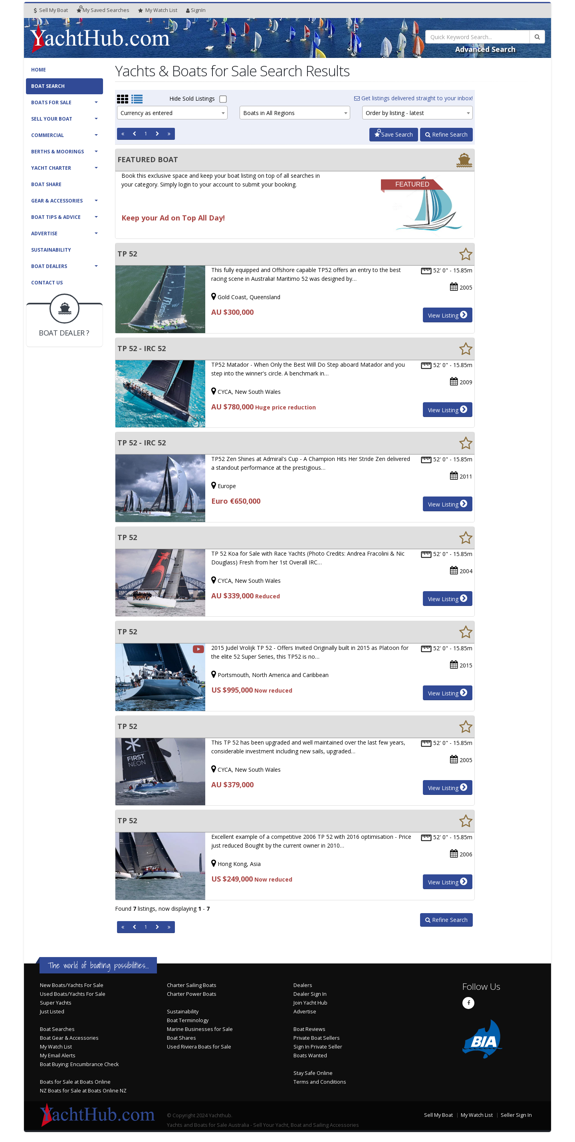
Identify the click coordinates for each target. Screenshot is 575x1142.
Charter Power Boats (191, 994)
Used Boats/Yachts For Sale (72, 994)
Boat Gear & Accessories (69, 1038)
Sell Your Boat (51, 118)
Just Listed (52, 1011)
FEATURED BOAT (147, 159)
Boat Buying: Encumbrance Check (79, 1064)
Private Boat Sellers (316, 1038)
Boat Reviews (309, 1029)
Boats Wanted (310, 1055)
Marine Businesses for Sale (200, 1029)
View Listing (447, 314)
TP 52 (127, 253)
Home (38, 69)
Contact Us (47, 282)
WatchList (157, 10)
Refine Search (446, 134)
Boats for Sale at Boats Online (75, 1081)
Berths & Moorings (57, 151)
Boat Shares (181, 1038)
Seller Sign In (516, 1115)
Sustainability (51, 249)
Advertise (44, 233)
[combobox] (172, 112)
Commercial (47, 135)
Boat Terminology (187, 1020)
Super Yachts (55, 1002)
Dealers (302, 985)
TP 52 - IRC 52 (141, 348)
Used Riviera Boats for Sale (199, 1046)
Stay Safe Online (313, 1073)
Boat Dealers (49, 266)
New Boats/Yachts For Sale (71, 985)
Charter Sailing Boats (191, 985)
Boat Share (46, 184)
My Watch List (56, 1046)
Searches (103, 10)
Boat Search (48, 86)
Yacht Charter (51, 168)
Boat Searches (57, 1029)
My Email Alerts (57, 1055)
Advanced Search (485, 49)
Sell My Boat (51, 10)
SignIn (196, 10)
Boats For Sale (51, 102)
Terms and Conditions (319, 1081)
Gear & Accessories (57, 200)
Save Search (394, 134)
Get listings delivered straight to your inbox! (413, 98)
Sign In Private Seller (317, 1046)
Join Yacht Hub (310, 1002)
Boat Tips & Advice (56, 217)
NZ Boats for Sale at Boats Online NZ (83, 1090)
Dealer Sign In (310, 994)
